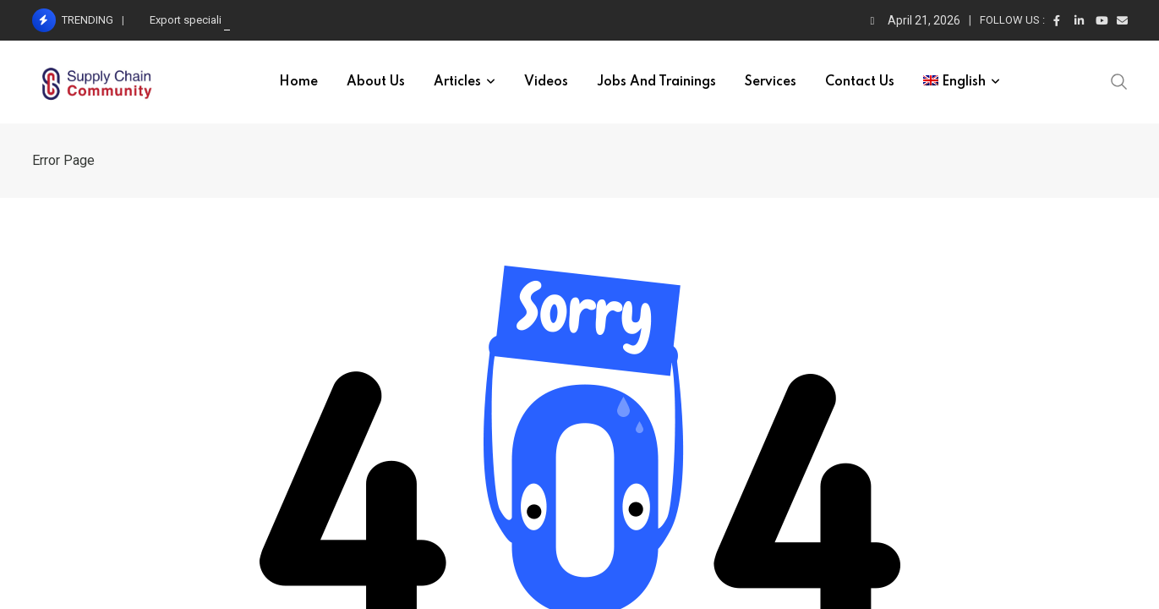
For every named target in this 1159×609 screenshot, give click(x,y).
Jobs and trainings (656, 82)
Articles (457, 82)
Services (770, 82)
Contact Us (859, 82)
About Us (376, 82)
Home (298, 82)
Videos (546, 82)
